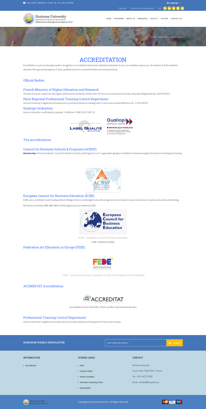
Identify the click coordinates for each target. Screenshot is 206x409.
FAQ (159, 8)
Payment (123, 8)
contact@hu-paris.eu (148, 382)
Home (108, 18)
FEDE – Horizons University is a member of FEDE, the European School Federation (103, 275)
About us (130, 18)
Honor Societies (87, 376)
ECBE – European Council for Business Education (103, 237)
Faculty (154, 18)
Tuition (164, 18)
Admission (143, 18)
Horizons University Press (91, 382)
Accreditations (175, 36)
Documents (85, 387)
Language (174, 3)
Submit (175, 342)
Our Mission (30, 365)
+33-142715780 (144, 376)
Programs (119, 18)
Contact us (176, 18)
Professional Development (142, 8)
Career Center (86, 371)
